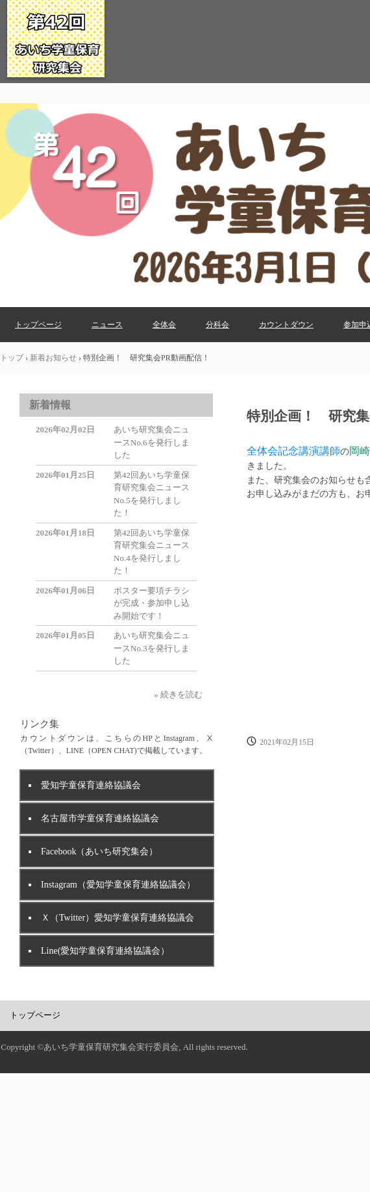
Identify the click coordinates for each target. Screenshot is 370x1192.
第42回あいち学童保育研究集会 (56, 77)
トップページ (38, 324)
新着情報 (50, 404)
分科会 (217, 324)
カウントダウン (286, 324)
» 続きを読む (178, 694)
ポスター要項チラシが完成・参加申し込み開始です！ (152, 603)
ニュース (107, 324)
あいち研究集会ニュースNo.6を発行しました (152, 442)
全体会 (164, 324)
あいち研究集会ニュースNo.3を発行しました (152, 647)
